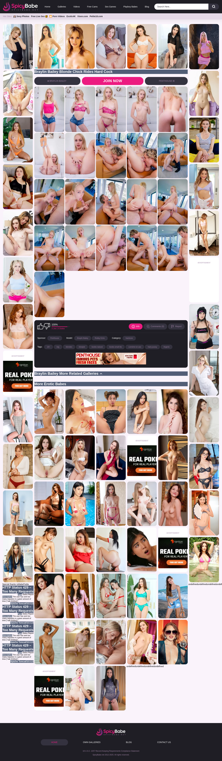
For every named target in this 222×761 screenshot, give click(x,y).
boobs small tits (115, 347)
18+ (48, 347)
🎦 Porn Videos (57, 16)
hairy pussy (152, 347)
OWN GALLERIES (91, 742)
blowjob (82, 347)
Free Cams (92, 6)
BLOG (129, 742)
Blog (147, 6)
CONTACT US (164, 742)
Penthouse (54, 338)
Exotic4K (71, 16)
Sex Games (110, 6)
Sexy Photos (21, 16)
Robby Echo (100, 338)
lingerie (167, 347)
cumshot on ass (134, 347)
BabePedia (23, 584)
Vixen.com (82, 16)
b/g (58, 347)
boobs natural (97, 347)
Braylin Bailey (82, 338)
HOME (54, 742)
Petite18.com (96, 16)
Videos (76, 6)
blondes (69, 347)
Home (47, 6)
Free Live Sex (39, 16)
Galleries (62, 6)
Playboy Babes (130, 6)
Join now (112, 81)
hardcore (129, 338)
